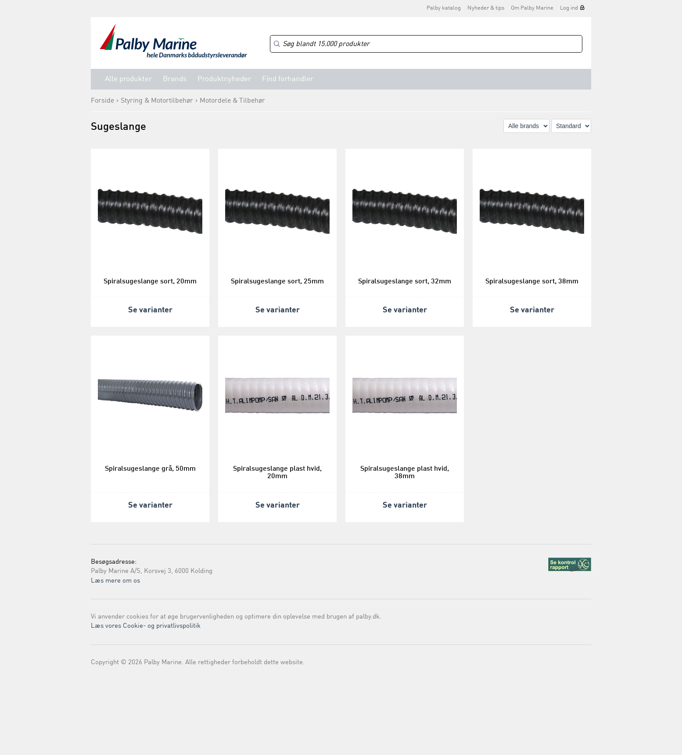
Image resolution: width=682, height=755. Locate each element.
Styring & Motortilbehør (157, 100)
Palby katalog (444, 8)
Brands (175, 79)
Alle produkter (128, 79)
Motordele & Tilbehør (232, 100)
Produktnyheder (224, 79)
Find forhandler (287, 79)
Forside (102, 100)
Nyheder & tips (485, 8)
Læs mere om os (115, 581)
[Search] (426, 44)
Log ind (569, 8)
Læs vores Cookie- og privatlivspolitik (146, 626)
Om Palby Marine (532, 8)
